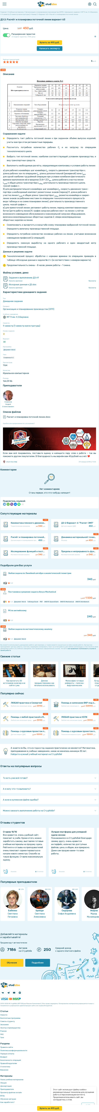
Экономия (4, 1025)
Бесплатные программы (10, 1018)
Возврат (3, 1057)
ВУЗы (2, 1096)
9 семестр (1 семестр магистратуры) (21, 326)
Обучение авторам (8, 1099)
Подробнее (38, 962)
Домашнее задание (13, 301)
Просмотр (92, 281)
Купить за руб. (49, 42)
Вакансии (4, 1070)
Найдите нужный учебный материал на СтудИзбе (36, 754)
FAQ (1, 1034)
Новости (3, 1015)
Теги (2, 1037)
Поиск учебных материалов (11, 1080)
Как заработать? (7, 1102)
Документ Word (9, 350)
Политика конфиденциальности (13, 1050)
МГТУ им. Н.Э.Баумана (15, 317)
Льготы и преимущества (10, 1028)
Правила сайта (6, 1047)
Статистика (5, 1067)
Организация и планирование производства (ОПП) (28, 309)
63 (4, 342)
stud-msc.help (10, 461)
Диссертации (6, 1086)
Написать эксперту (49, 48)
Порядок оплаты (7, 1054)
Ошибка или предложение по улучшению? (19, 423)
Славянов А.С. (8, 358)
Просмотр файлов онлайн (11, 1092)
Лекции (3, 1083)
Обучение (12, 962)
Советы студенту (7, 1021)
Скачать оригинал (15, 281)
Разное (3, 1031)
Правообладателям (8, 1063)
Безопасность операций (10, 1060)
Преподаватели (7, 1089)
